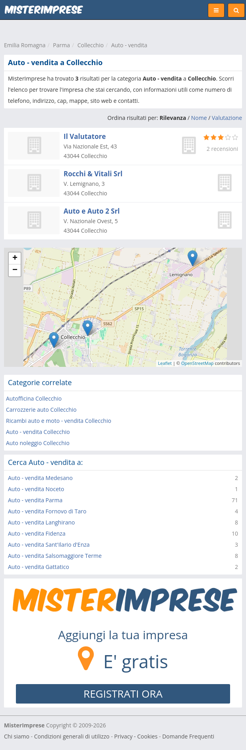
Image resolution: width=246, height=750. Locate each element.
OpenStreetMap (197, 363)
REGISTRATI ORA (123, 693)
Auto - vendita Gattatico (38, 567)
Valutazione (227, 117)
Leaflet (165, 363)
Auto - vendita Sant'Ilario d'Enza (49, 544)
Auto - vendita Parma (35, 500)
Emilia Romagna (25, 45)
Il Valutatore (85, 136)
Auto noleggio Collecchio (38, 443)
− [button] (14, 270)
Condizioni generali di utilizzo (72, 736)
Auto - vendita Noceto (36, 489)
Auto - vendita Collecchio (38, 432)
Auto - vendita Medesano (40, 478)
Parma (61, 45)
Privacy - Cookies (135, 736)
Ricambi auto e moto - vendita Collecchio (58, 420)
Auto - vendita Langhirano (41, 522)
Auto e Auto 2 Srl (92, 211)
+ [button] (14, 258)
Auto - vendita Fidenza (37, 533)
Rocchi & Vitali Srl (93, 173)
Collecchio (90, 45)
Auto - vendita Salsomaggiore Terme (55, 555)
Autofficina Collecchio (34, 398)
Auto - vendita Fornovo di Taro (47, 511)
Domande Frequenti (188, 736)
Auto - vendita (129, 45)
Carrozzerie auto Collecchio (41, 409)
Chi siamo (16, 736)
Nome (199, 117)
